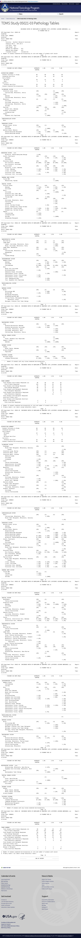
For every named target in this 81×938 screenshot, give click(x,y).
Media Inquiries (45, 883)
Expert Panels (4, 883)
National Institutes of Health (65, 935)
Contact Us (4, 899)
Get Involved (71, 3)
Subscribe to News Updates (8, 907)
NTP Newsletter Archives (48, 887)
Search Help (45, 903)
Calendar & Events (56, 3)
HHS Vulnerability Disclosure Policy (10, 926)
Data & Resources (10, 18)
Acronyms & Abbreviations (48, 901)
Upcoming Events (5, 879)
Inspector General (5, 924)
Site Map (44, 905)
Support (77, 3)
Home (2, 18)
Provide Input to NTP (6, 903)
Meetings (4, 881)
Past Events (4, 890)
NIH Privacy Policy (6, 927)
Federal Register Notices (48, 881)
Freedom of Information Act (8, 922)
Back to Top (7, 867)
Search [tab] (61, 14)
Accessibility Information (48, 899)
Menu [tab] (20, 14)
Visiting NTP (45, 907)
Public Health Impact (47, 889)
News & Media (64, 3)
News (43, 885)
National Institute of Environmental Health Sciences (38, 935)
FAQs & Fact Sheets (46, 879)
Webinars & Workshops (7, 889)
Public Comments (5, 905)
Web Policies (45, 909)
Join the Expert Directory (7, 901)
